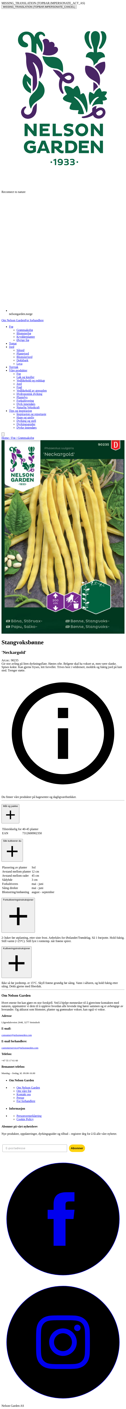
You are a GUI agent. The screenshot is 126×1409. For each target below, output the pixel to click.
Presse (20, 1097)
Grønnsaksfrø (25, 330)
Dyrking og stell (26, 420)
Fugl (19, 387)
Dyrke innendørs (27, 427)
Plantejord (23, 353)
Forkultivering (25, 400)
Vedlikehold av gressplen (32, 390)
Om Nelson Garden (13, 320)
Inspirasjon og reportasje (31, 414)
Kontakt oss (24, 1094)
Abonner (77, 1148)
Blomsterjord (24, 357)
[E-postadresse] (34, 1148)
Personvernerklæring (29, 1115)
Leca (19, 363)
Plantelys (22, 397)
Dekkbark (22, 360)
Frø (19, 373)
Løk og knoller (25, 377)
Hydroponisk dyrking (29, 394)
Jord (19, 383)
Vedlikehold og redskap (31, 380)
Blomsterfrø (24, 333)
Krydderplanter (26, 336)
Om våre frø (24, 1091)
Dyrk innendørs (26, 404)
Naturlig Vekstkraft (28, 407)
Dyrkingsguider (26, 424)
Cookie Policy (25, 1119)
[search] (3, 434)
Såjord (20, 350)
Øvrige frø (23, 340)
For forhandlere (34, 320)
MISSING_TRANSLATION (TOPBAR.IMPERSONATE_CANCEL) (39, 6)
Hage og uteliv (25, 417)
